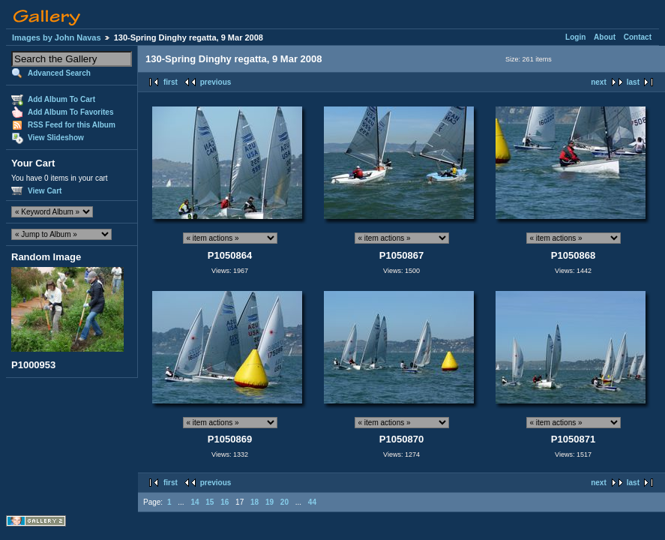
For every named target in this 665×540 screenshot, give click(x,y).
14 (194, 502)
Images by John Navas (56, 37)
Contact (638, 37)
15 (209, 502)
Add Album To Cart (61, 99)
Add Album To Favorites (70, 112)
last (633, 82)
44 (312, 502)
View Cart (44, 191)
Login (575, 37)
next (599, 82)
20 (284, 502)
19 (269, 502)
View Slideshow (56, 138)
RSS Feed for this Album (71, 125)
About (605, 37)
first (170, 82)
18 (254, 502)
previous (216, 82)
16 (224, 502)
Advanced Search (59, 73)
